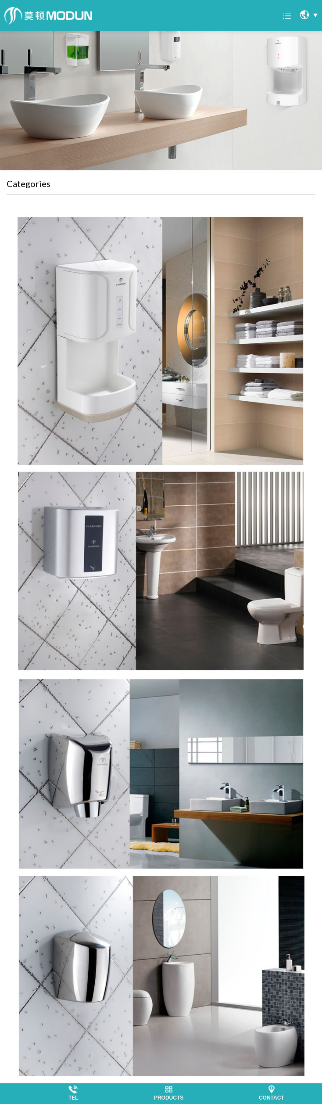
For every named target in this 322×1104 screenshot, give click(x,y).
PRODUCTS (168, 1098)
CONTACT (271, 1098)
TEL (73, 1098)
